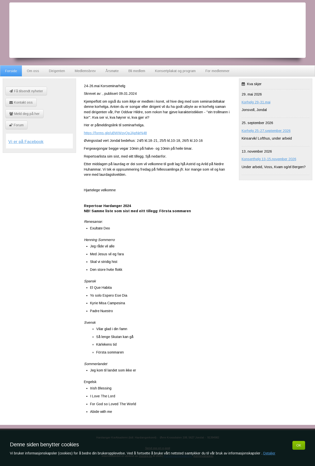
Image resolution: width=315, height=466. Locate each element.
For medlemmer (217, 71)
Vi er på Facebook (26, 141)
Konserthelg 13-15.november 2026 (269, 159)
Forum (16, 125)
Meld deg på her (24, 114)
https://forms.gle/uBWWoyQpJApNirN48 (115, 133)
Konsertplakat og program (175, 71)
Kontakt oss (21, 102)
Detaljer (269, 453)
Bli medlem (136, 71)
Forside (11, 71)
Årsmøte (112, 71)
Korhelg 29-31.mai (256, 102)
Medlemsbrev (85, 71)
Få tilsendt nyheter (26, 91)
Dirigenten (57, 71)
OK (298, 445)
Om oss (33, 71)
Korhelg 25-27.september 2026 (266, 131)
